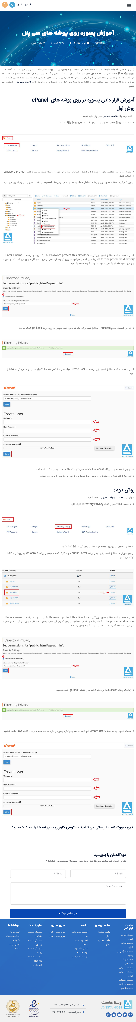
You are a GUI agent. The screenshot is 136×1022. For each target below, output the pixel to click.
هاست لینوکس (110, 116)
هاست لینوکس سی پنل (111, 498)
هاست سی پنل (24, 82)
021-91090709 (25, 5)
